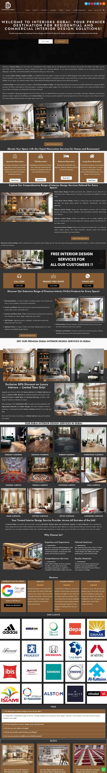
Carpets (36, 10)
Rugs (61, 10)
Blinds (69, 10)
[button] (53, 711)
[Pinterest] (92, 3)
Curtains (45, 10)
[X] (86, 3)
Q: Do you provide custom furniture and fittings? (21, 732)
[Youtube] (100, 3)
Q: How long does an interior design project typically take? (24, 724)
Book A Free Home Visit (53, 144)
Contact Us (97, 10)
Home (28, 10)
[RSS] (103, 3)
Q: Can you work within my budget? (17, 728)
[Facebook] (89, 3)
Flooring (54, 10)
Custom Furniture (80, 10)
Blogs (90, 10)
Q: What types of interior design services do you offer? (23, 711)
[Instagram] (94, 3)
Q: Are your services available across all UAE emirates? (23, 736)
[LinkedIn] (97, 3)
